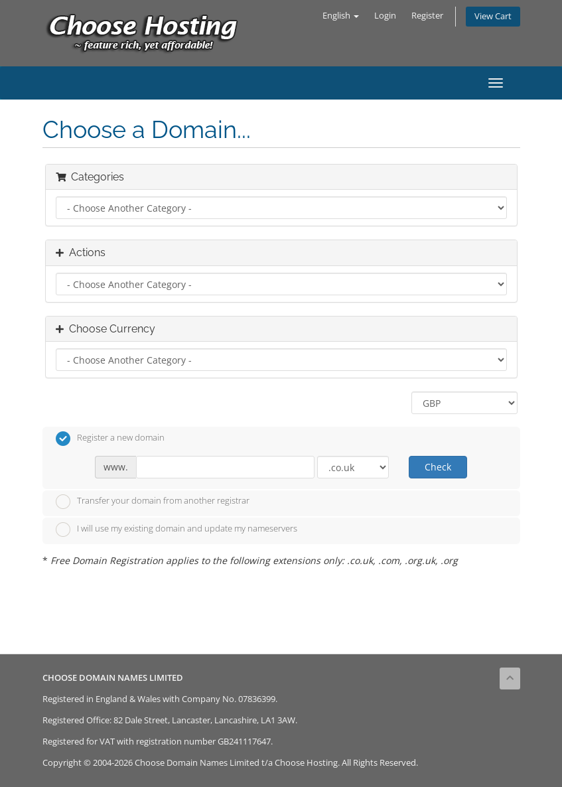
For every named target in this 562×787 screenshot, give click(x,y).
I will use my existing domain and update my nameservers (176, 529)
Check (438, 467)
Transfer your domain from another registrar (152, 501)
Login (385, 15)
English (340, 15)
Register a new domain (110, 438)
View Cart (493, 16)
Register (427, 15)
